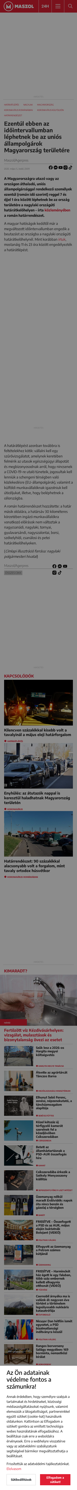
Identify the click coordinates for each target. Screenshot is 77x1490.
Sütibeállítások (21, 1479)
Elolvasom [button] (14, 1469)
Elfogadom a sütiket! (55, 1480)
